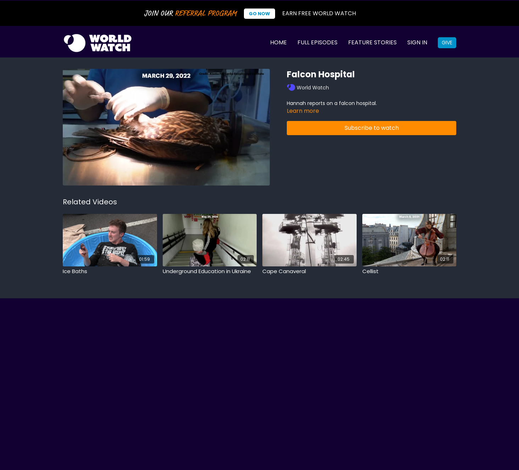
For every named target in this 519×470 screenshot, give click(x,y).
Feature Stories (372, 42)
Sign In (417, 42)
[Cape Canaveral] (309, 271)
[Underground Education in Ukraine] (210, 271)
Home (278, 42)
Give (447, 42)
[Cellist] (409, 271)
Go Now (259, 13)
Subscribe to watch (372, 128)
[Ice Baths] (110, 271)
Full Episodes (317, 42)
